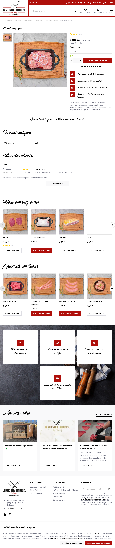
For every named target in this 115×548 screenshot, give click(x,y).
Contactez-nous (59, 500)
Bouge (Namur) (94, 3)
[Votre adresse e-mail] (96, 489)
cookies (98, 534)
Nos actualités (16, 413)
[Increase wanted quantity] (80, 60)
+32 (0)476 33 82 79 (14, 508)
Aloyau (5, 237)
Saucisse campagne (67, 301)
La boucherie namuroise (12, 20)
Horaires (109, 3)
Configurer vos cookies (72, 543)
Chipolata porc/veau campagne (39, 302)
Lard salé (62, 237)
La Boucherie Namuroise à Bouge (65, 490)
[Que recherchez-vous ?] (53, 11)
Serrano (90, 237)
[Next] (112, 225)
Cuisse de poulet (38, 237)
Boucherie (38, 20)
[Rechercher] (74, 11)
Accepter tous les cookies (98, 543)
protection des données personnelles (93, 499)
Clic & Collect (28, 20)
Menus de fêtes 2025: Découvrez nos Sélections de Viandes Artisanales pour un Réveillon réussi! (57, 447)
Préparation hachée (51, 20)
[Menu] (111, 10)
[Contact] (34, 2)
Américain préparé (94, 301)
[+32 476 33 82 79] (73, 2)
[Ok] (109, 489)
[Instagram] (10, 515)
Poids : (75, 47)
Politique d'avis (58, 487)
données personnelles (60, 538)
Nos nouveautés (59, 497)
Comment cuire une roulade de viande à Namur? (94, 447)
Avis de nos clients (70, 119)
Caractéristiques (41, 119)
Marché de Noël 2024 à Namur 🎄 (19, 447)
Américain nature (9, 301)
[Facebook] (5, 515)
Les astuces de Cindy (38, 487)
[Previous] (2, 225)
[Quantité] (76, 60)
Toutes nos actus (103, 414)
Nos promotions (36, 493)
